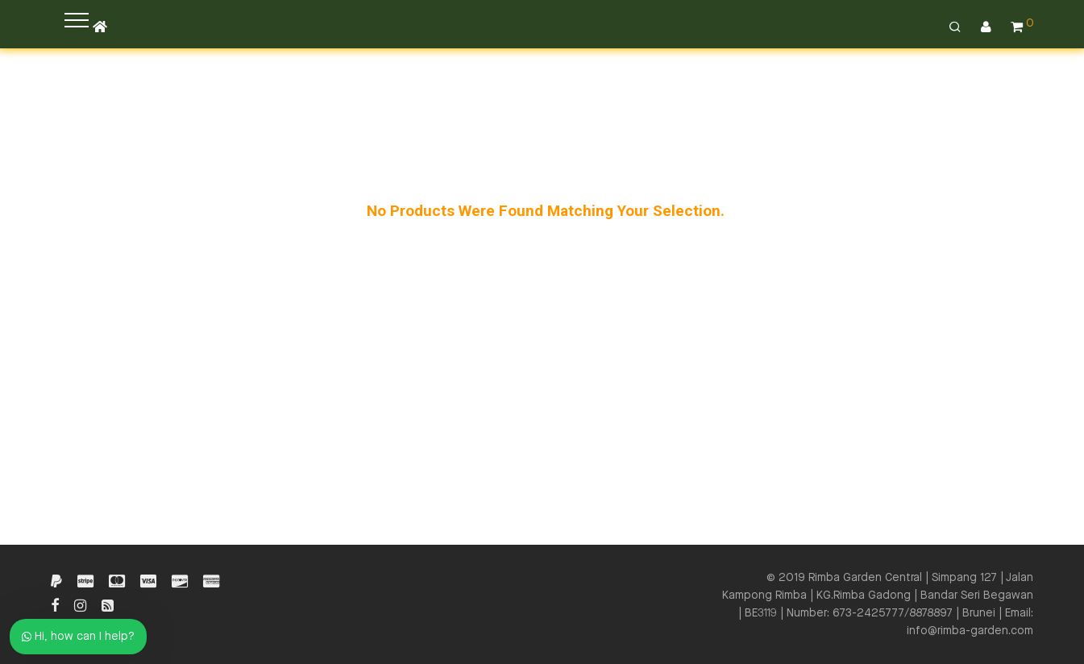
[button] (76, 20)
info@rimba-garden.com (970, 631)
